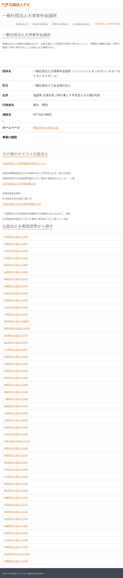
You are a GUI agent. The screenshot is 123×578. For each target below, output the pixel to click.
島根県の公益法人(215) (16, 455)
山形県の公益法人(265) (16, 272)
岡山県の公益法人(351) (16, 462)
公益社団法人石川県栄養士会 (19, 183)
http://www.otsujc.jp (45, 127)
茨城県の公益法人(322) (16, 286)
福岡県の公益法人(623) (16, 511)
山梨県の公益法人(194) (16, 363)
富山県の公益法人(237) (16, 342)
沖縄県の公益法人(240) (16, 561)
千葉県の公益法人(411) (16, 314)
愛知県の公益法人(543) (16, 392)
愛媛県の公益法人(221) (16, 497)
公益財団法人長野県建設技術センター (24, 163)
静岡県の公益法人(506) (16, 385)
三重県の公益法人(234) (16, 399)
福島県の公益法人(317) (16, 279)
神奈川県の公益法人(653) (17, 328)
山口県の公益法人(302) (16, 476)
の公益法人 (40, 24)
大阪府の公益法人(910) (16, 420)
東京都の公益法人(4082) (16, 321)
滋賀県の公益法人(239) (16, 406)
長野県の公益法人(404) (16, 371)
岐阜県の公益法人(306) (16, 377)
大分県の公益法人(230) (16, 540)
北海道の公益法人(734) (16, 236)
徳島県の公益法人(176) (16, 483)
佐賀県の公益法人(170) (16, 519)
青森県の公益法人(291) (16, 244)
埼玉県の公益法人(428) (16, 307)
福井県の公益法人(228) (16, 356)
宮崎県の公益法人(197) (16, 547)
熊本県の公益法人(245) (16, 533)
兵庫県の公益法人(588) (16, 427)
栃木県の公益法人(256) (16, 293)
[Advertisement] (61, 58)
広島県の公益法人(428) (16, 469)
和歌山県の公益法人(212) (17, 441)
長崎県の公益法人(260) (16, 526)
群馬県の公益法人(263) (16, 300)
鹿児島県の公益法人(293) (17, 554)
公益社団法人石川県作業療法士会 (21, 204)
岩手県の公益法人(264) (16, 251)
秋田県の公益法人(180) (16, 265)
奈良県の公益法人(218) (16, 434)
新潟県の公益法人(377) (16, 335)
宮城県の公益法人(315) (16, 258)
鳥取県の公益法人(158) (16, 448)
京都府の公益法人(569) (16, 413)
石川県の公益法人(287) (16, 349)
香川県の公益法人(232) (16, 490)
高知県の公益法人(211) (16, 504)
